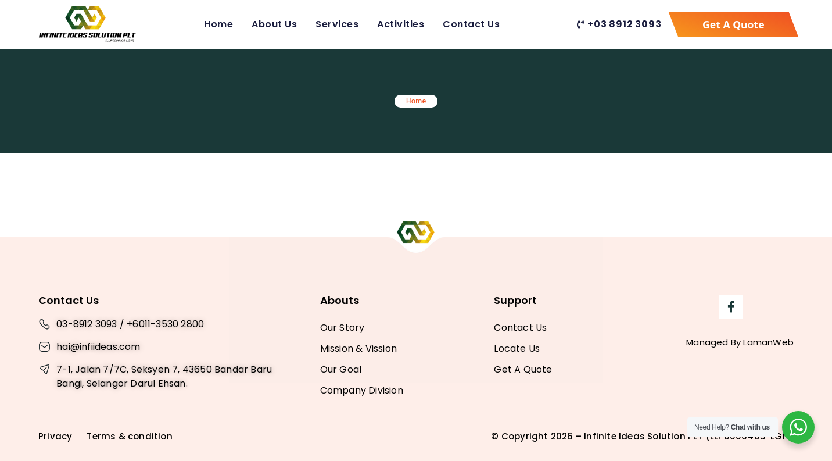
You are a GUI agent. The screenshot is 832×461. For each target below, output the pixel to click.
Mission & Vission (358, 348)
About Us (274, 24)
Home (218, 24)
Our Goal (341, 369)
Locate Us (517, 348)
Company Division (361, 390)
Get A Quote (523, 369)
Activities (400, 24)
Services (336, 24)
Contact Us (471, 24)
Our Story (342, 327)
